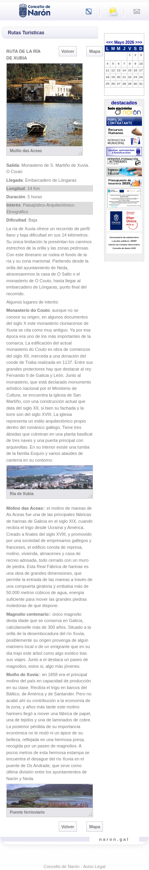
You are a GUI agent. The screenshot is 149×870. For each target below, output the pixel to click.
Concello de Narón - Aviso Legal (75, 866)
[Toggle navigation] (8, 9)
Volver (67, 51)
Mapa (94, 51)
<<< (109, 42)
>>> (138, 42)
